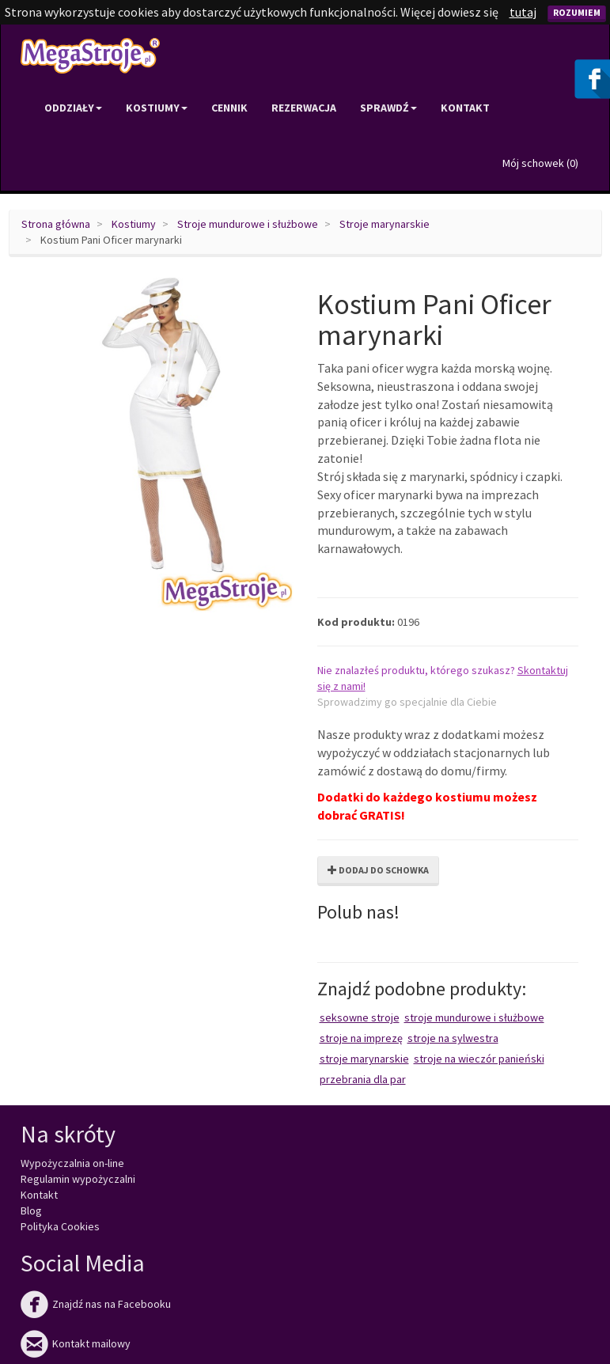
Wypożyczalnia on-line (72, 1163)
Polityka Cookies (60, 1226)
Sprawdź (388, 107)
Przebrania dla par (363, 1079)
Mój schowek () (540, 163)
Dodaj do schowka (378, 870)
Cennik (229, 107)
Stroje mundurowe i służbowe (247, 224)
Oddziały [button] (73, 107)
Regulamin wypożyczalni (78, 1179)
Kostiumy (134, 224)
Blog (31, 1210)
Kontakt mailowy (76, 1343)
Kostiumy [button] (157, 107)
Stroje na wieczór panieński (479, 1058)
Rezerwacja (303, 107)
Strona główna (55, 224)
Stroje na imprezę (361, 1038)
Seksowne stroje (360, 1017)
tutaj (523, 12)
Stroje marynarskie (384, 224)
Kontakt (465, 107)
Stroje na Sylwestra (452, 1038)
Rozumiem (577, 12)
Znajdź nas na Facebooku (96, 1304)
